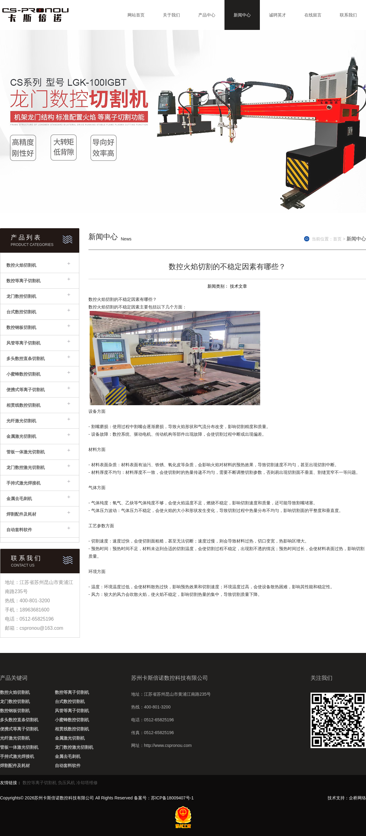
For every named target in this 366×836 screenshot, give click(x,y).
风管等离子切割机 (23, 343)
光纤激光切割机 (21, 420)
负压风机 (66, 782)
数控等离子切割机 (23, 280)
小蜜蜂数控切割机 (23, 374)
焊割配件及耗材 (21, 514)
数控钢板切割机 (21, 327)
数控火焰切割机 (21, 265)
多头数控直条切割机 (25, 358)
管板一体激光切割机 (25, 451)
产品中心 (206, 15)
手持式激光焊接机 (23, 483)
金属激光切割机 (21, 436)
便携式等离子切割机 (25, 389)
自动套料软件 (19, 529)
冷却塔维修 (87, 782)
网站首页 (136, 15)
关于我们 (171, 15)
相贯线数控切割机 (23, 405)
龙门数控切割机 (21, 296)
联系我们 (348, 15)
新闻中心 (242, 15)
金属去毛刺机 (19, 498)
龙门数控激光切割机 (25, 467)
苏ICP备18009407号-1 (172, 797)
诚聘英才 (277, 15)
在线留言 (312, 15)
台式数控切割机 (21, 311)
